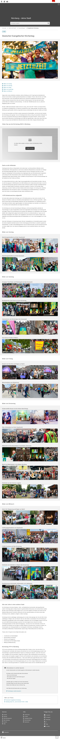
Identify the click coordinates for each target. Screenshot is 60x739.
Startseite (4, 28)
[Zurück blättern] (3, 245)
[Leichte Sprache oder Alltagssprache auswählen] (7, 1)
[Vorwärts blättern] (56, 245)
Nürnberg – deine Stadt (21, 18)
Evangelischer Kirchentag (32, 28)
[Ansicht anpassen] (1, 1)
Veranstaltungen (21, 28)
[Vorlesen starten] (3, 31)
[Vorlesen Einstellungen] (4, 31)
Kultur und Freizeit (12, 28)
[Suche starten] (48, 23)
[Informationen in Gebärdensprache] (4, 1)
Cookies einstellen (30, 148)
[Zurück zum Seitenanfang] (57, 737)
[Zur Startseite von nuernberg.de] (51, 2)
